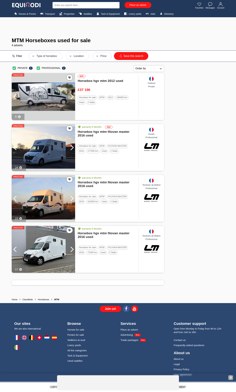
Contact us (180, 340)
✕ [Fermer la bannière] (230, 377)
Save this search (131, 56)
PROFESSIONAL (51, 68)
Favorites (199, 5)
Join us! (110, 308)
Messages (210, 5)
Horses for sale (75, 329)
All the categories (77, 350)
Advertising (127, 334)
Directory (166, 13)
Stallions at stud (76, 340)
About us (179, 359)
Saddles (85, 13)
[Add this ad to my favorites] (69, 78)
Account (220, 5)
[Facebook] (126, 309)
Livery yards (132, 13)
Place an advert (138, 5)
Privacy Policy (181, 369)
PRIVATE (22, 68)
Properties (66, 13)
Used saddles (75, 360)
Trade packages (129, 340)
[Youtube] (134, 309)
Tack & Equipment (107, 13)
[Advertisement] (118, 27)
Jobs (150, 13)
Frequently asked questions (189, 345)
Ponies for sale (75, 334)
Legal (177, 364)
